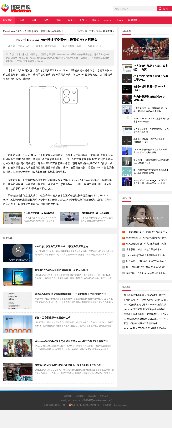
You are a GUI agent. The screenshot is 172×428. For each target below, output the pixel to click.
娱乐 (70, 20)
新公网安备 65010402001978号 (85, 404)
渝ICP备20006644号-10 (54, 405)
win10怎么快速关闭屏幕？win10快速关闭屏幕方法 (61, 246)
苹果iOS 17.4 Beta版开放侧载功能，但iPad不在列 (61, 270)
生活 (118, 20)
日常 (82, 20)
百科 (106, 20)
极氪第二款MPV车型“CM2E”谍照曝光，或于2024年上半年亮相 (68, 365)
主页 (91, 31)
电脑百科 (107, 31)
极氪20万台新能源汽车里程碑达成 (52, 317)
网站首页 (7, 20)
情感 (58, 20)
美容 (22, 20)
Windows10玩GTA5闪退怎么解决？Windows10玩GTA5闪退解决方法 (71, 341)
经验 (94, 20)
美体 (34, 20)
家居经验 (133, 20)
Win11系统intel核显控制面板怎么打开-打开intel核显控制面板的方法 (70, 294)
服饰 (46, 20)
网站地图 (68, 396)
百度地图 (104, 396)
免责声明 (80, 396)
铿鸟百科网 (50, 46)
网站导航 (92, 396)
